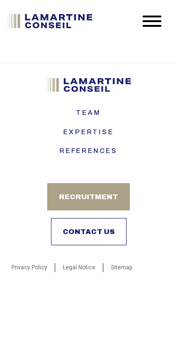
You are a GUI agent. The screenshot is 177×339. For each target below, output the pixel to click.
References (88, 150)
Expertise (88, 132)
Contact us (89, 231)
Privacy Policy (29, 267)
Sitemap (121, 267)
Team (88, 112)
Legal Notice (79, 267)
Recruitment (88, 197)
